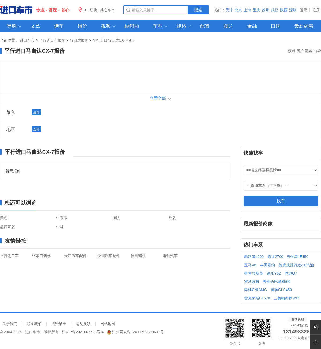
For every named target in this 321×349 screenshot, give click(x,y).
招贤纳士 (58, 324)
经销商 (132, 26)
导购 (14, 26)
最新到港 (304, 26)
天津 (229, 10)
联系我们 (34, 324)
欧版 (172, 218)
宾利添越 (251, 281)
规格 (184, 26)
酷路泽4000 (254, 256)
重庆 (256, 10)
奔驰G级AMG (255, 290)
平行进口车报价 (52, 40)
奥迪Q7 (291, 273)
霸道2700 (275, 256)
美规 (3, 218)
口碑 (275, 26)
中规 (60, 227)
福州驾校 (138, 256)
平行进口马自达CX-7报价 (114, 40)
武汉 (274, 10)
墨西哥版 (7, 227)
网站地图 (107, 324)
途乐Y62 (274, 273)
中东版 (61, 218)
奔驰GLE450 (297, 256)
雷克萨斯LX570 (257, 298)
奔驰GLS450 (281, 290)
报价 (82, 26)
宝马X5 (250, 265)
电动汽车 (170, 256)
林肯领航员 (253, 273)
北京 (238, 10)
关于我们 (9, 324)
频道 (291, 51)
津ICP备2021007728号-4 (83, 332)
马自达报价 (79, 40)
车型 (160, 26)
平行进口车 (9, 256)
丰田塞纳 (267, 265)
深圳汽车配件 (108, 256)
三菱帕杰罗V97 (286, 298)
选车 (59, 26)
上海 (247, 10)
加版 (116, 218)
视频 (108, 26)
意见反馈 (83, 324)
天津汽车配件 (75, 256)
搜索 (198, 9)
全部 (36, 112)
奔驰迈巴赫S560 (277, 281)
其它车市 (107, 10)
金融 (252, 26)
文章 (35, 26)
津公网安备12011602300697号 (138, 332)
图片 (228, 26)
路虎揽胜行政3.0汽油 (296, 265)
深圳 (293, 10)
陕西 (284, 10)
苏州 (265, 10)
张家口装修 (41, 256)
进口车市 (27, 40)
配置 (205, 26)
